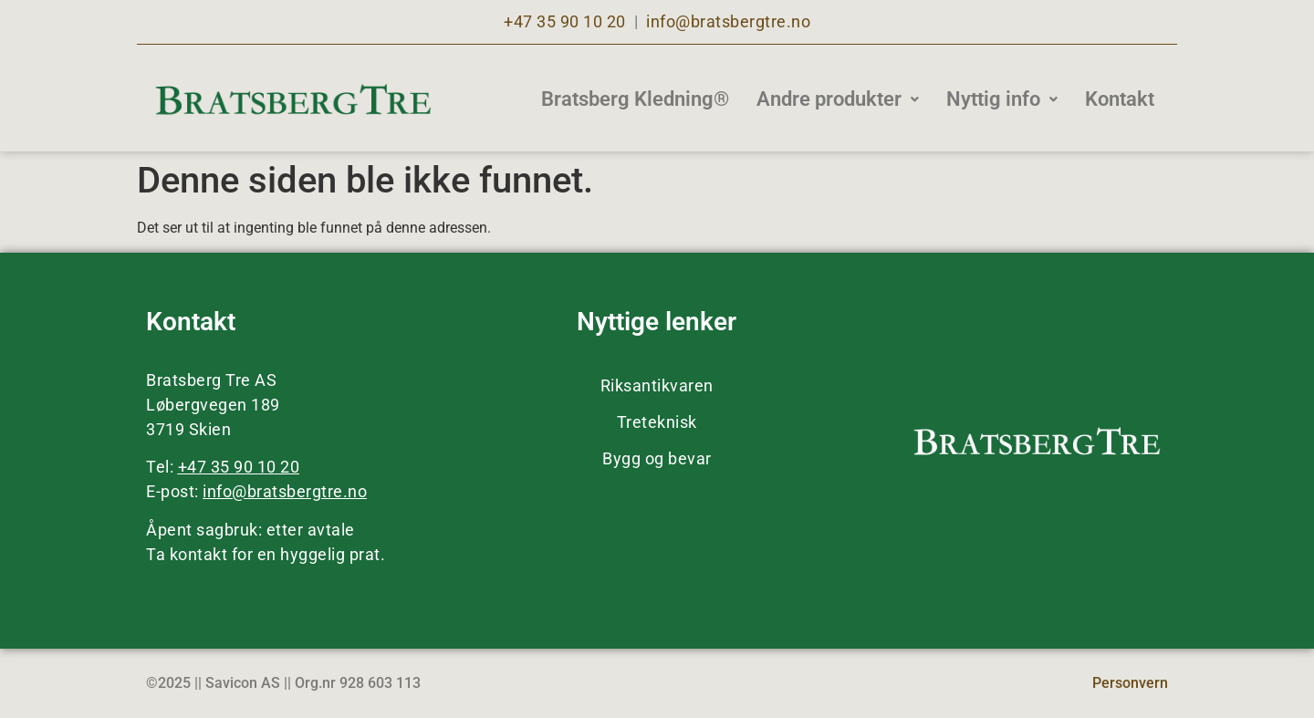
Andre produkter (837, 99)
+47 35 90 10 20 (565, 21)
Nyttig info (1002, 99)
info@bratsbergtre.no (728, 21)
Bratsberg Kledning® (635, 99)
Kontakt (1119, 99)
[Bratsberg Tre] (293, 99)
